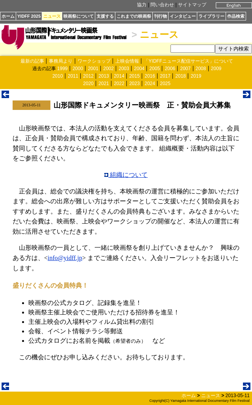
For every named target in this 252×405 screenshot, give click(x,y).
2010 (57, 76)
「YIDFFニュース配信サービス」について (188, 61)
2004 (139, 68)
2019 (196, 76)
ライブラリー (211, 16)
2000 (77, 68)
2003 (124, 68)
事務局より (60, 61)
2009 (216, 68)
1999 (62, 68)
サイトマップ (192, 4)
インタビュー (183, 16)
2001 (93, 68)
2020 (88, 83)
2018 (180, 76)
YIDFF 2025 (29, 16)
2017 (165, 76)
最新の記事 (32, 61)
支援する (105, 16)
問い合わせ (162, 4)
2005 (154, 68)
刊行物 (160, 16)
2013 (103, 76)
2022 (119, 83)
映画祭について (78, 16)
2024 (150, 83)
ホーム (8, 16)
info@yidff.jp (65, 258)
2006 (170, 68)
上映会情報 (127, 61)
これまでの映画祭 (134, 16)
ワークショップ (94, 61)
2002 (108, 68)
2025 (165, 83)
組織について (126, 174)
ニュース (52, 16)
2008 (201, 68)
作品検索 (236, 16)
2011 (73, 76)
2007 (185, 68)
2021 (103, 83)
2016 (150, 76)
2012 (88, 76)
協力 (141, 4)
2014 (119, 76)
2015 (134, 76)
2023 (134, 83)
